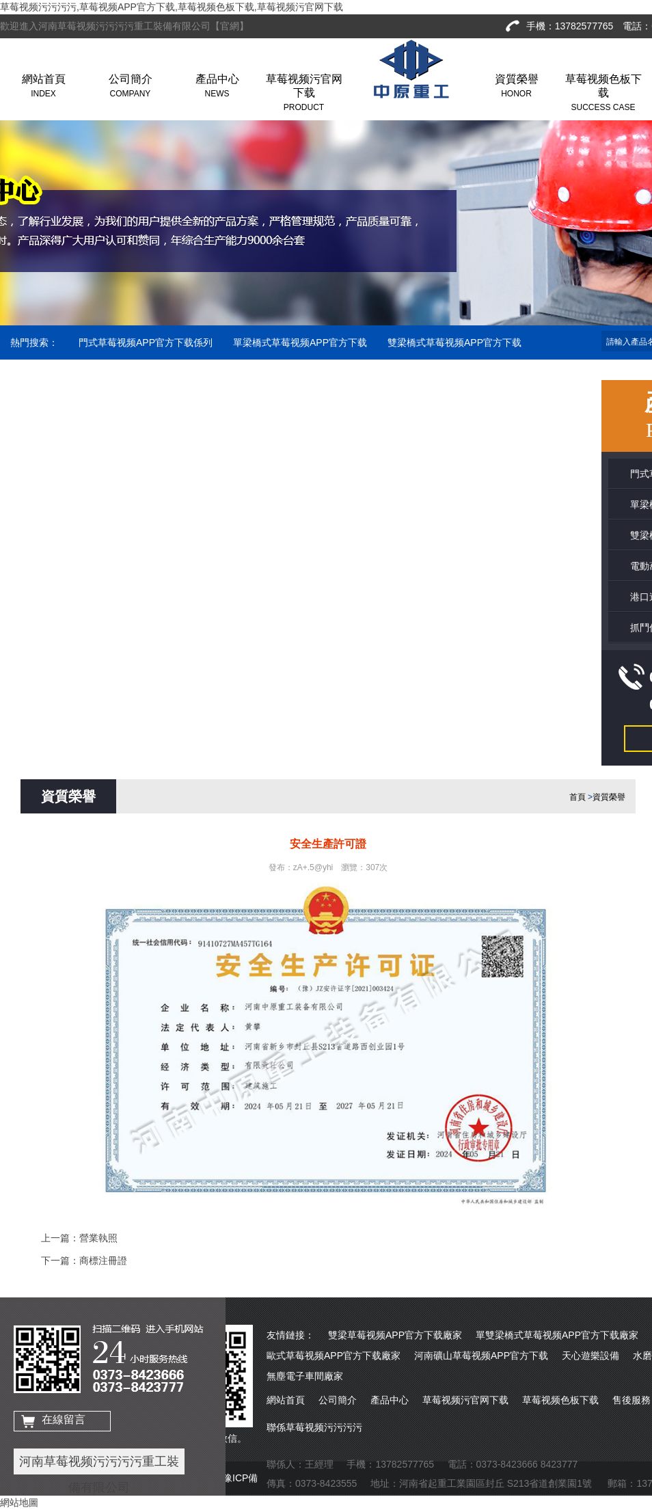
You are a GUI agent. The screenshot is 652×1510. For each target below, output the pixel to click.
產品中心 (217, 85)
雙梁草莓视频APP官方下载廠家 (395, 1335)
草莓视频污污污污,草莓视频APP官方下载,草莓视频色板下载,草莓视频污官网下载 (171, 6)
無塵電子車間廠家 (305, 1376)
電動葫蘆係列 (39, 376)
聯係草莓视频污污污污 (314, 1427)
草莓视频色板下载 (603, 92)
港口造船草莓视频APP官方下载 (155, 376)
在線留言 (63, 1419)
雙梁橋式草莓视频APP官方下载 (454, 342)
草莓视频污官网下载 (304, 92)
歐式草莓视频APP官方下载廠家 (333, 1355)
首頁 (577, 797)
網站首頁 (44, 85)
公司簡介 (130, 85)
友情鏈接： (290, 1335)
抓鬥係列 (262, 376)
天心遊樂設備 (590, 1355)
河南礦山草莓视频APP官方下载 (481, 1355)
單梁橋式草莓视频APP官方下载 (300, 342)
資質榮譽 (517, 85)
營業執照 (98, 1237)
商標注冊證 (103, 1260)
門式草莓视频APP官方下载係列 (146, 342)
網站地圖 (19, 1502)
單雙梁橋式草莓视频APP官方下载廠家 (557, 1335)
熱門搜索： (34, 342)
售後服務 (631, 1399)
